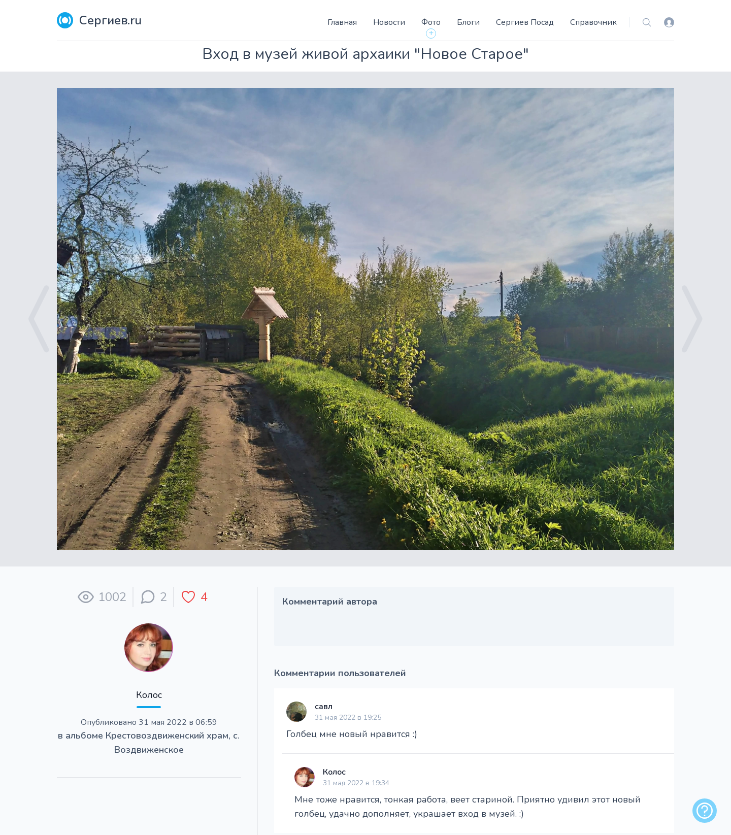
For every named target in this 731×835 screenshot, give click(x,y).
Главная (342, 22)
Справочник (593, 22)
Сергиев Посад (525, 22)
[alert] (704, 810)
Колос (149, 695)
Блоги (468, 22)
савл (324, 706)
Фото (431, 22)
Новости (389, 22)
